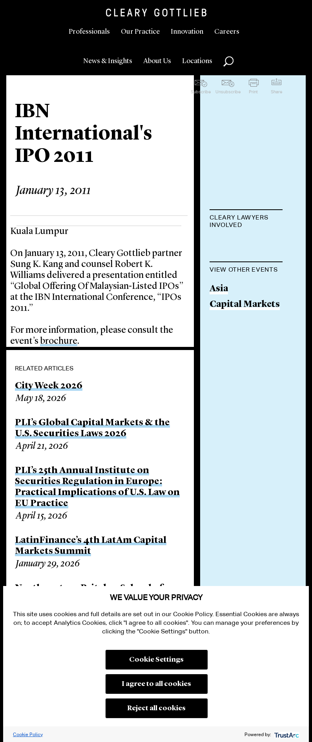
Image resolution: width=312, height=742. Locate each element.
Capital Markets (245, 355)
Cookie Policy (28, 734)
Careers (226, 31)
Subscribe (201, 91)
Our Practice (140, 31)
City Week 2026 (48, 386)
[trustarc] (286, 734)
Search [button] (228, 61)
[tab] (246, 222)
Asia (219, 339)
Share (276, 91)
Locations (197, 61)
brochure (58, 341)
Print (253, 91)
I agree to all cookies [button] (156, 684)
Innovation (187, 31)
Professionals (89, 31)
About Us (157, 61)
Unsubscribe (228, 91)
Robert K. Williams (231, 250)
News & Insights (107, 61)
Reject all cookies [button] (156, 708)
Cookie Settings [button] (156, 659)
